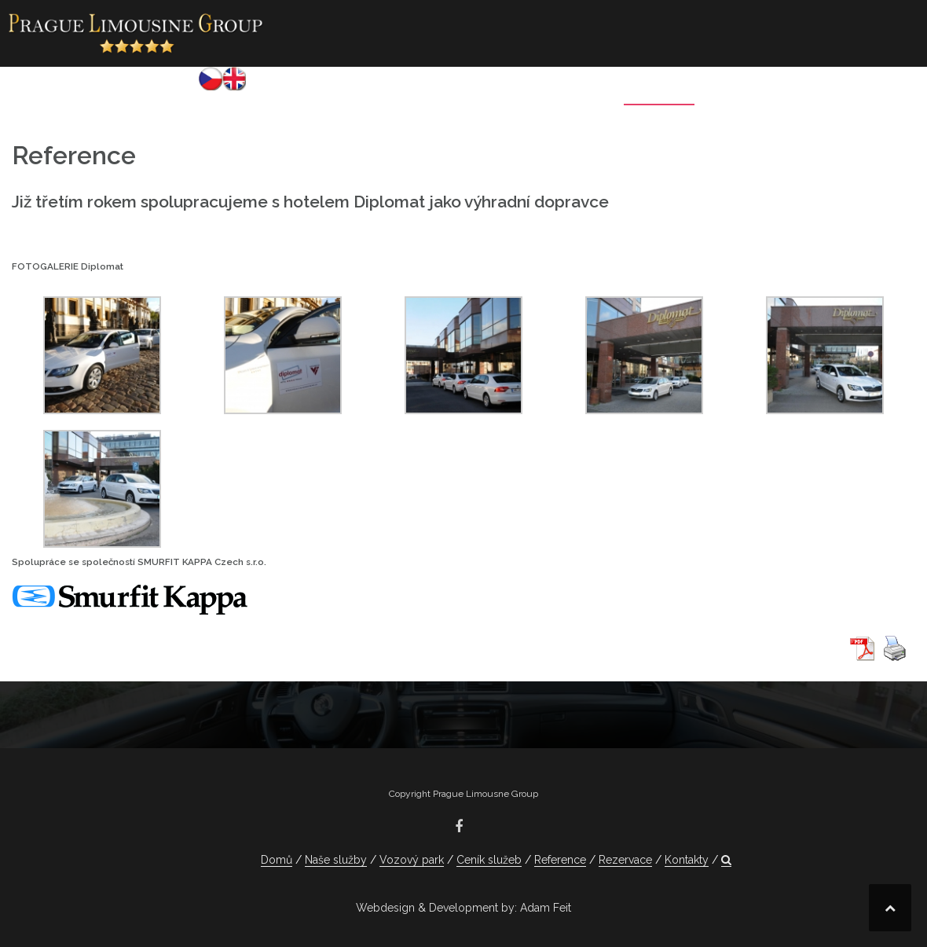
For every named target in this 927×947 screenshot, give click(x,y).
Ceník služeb (560, 90)
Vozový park (455, 90)
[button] (894, 93)
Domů (273, 90)
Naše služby (353, 90)
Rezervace (750, 90)
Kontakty (837, 90)
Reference (659, 90)
